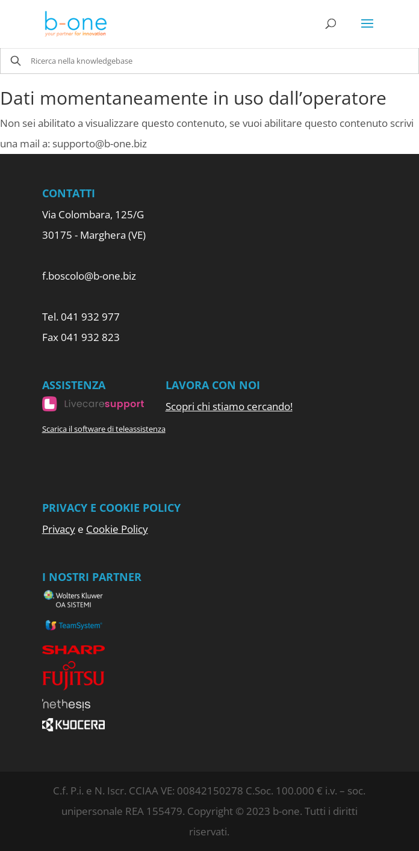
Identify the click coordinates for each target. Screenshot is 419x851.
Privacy (58, 529)
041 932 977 (90, 317)
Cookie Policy (117, 529)
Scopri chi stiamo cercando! (229, 406)
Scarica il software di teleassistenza (104, 428)
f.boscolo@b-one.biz (89, 276)
